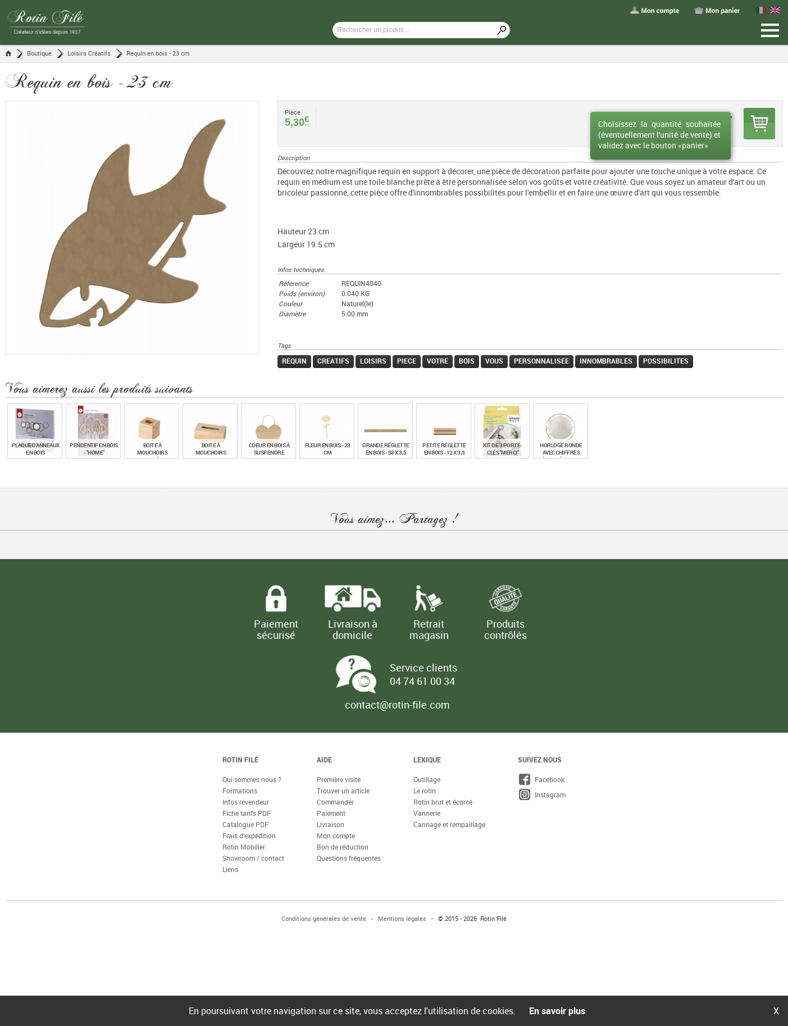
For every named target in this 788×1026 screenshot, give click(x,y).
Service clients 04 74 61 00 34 (423, 674)
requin (294, 360)
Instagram (542, 794)
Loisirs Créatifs (89, 53)
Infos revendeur (245, 801)
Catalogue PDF (245, 824)
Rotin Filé (240, 759)
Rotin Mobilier (243, 846)
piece (406, 360)
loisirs (373, 360)
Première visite (339, 779)
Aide (324, 759)
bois (467, 360)
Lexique (427, 759)
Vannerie (426, 813)
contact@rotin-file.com (397, 704)
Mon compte (336, 835)
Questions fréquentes (349, 858)
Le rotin (424, 790)
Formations (239, 790)
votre (437, 360)
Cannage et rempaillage (449, 824)
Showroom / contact (253, 858)
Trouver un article (343, 790)
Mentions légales (402, 918)
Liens (230, 869)
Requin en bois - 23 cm (158, 53)
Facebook (541, 779)
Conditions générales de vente (323, 918)
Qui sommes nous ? (251, 779)
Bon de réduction (342, 846)
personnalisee (541, 360)
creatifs (333, 360)
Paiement (331, 813)
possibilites (666, 360)
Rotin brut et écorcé (442, 801)
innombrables (606, 360)
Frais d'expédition (249, 835)
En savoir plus (557, 1011)
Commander (335, 801)
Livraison (330, 824)
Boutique (39, 53)
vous (494, 360)
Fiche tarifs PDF (246, 813)
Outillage (426, 779)
